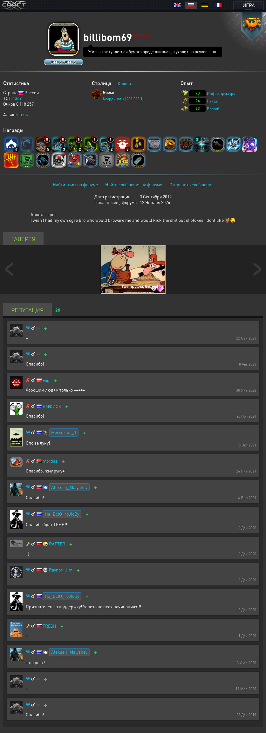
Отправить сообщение (191, 184)
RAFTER (57, 543)
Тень (23, 114)
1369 (17, 98)
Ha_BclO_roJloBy (62, 514)
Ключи (124, 83)
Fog (46, 380)
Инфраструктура (221, 93)
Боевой (213, 108)
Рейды (213, 101)
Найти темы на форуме (75, 184)
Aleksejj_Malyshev (69, 487)
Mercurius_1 (63, 432)
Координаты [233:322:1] (123, 98)
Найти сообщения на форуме (133, 184)
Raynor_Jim (60, 569)
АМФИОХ (52, 406)
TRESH (49, 626)
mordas (50, 461)
